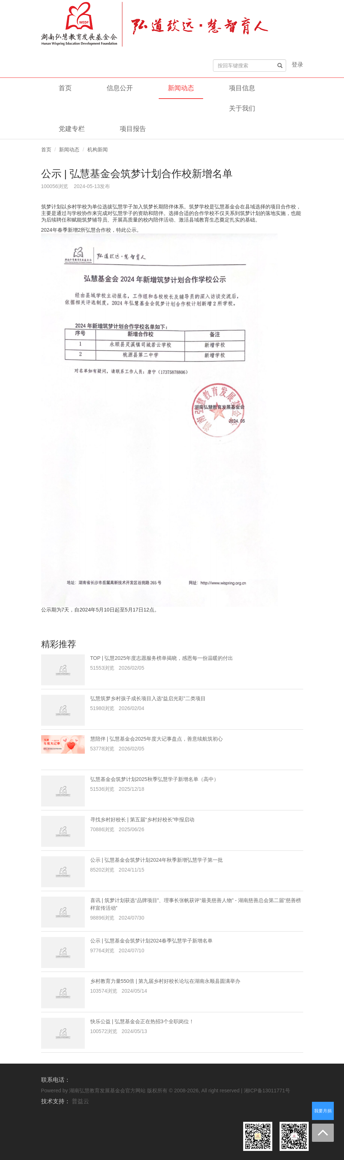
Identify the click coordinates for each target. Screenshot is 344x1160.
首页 (65, 88)
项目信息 (242, 88)
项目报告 (133, 128)
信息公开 (120, 88)
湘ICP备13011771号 (267, 1090)
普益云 (80, 1101)
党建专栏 (72, 128)
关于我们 (242, 108)
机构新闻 (97, 149)
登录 (297, 64)
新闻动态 (181, 88)
